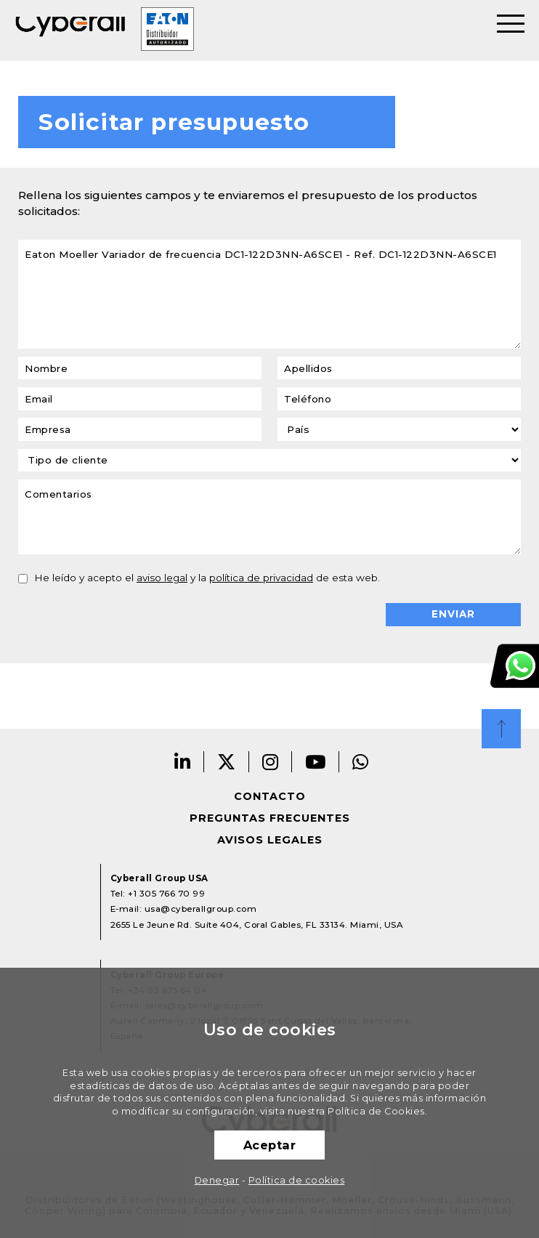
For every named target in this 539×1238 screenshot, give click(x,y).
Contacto (270, 796)
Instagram (270, 761)
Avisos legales (270, 839)
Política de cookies (296, 1180)
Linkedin (182, 761)
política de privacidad (261, 577)
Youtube (315, 761)
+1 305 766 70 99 (166, 894)
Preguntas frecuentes (270, 818)
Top (501, 728)
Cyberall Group (70, 31)
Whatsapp (360, 761)
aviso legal (162, 577)
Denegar (217, 1180)
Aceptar (269, 1145)
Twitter (226, 761)
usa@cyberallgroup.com (201, 909)
